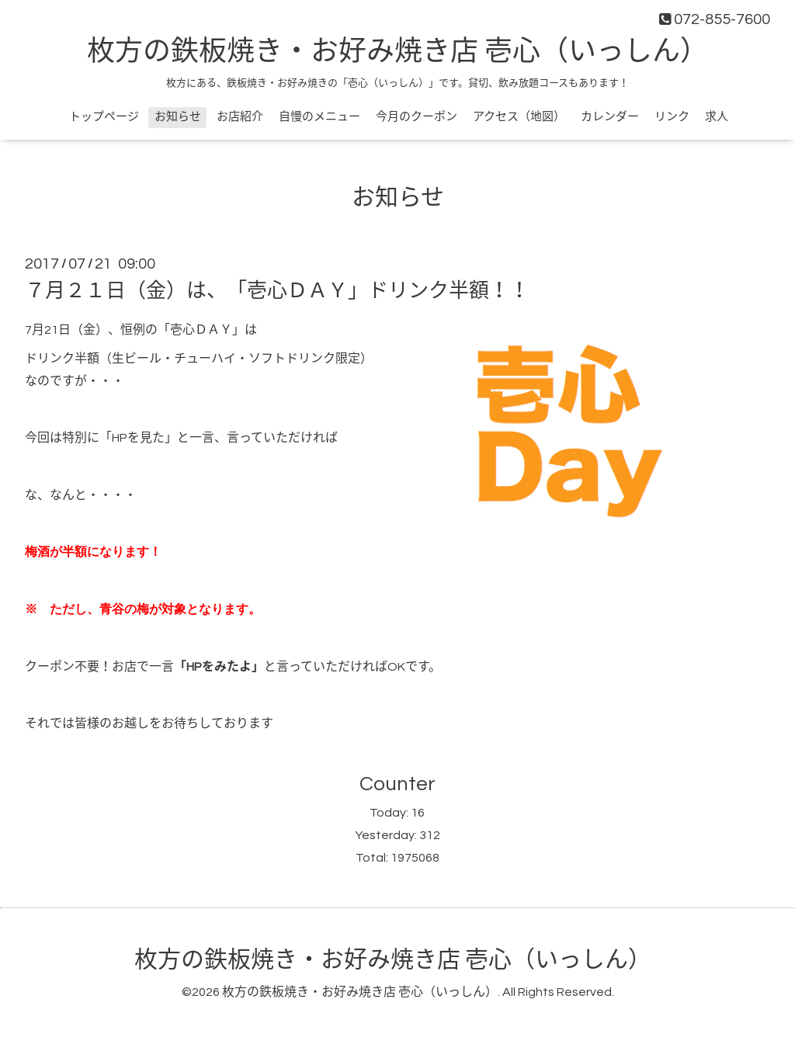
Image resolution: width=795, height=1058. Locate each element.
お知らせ (177, 117)
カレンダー (610, 117)
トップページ (104, 117)
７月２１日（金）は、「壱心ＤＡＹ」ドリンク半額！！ (277, 291)
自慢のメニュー (319, 117)
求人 (716, 117)
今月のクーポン (416, 117)
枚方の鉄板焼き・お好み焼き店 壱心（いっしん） (397, 52)
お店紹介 (240, 117)
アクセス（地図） (519, 117)
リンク (671, 117)
